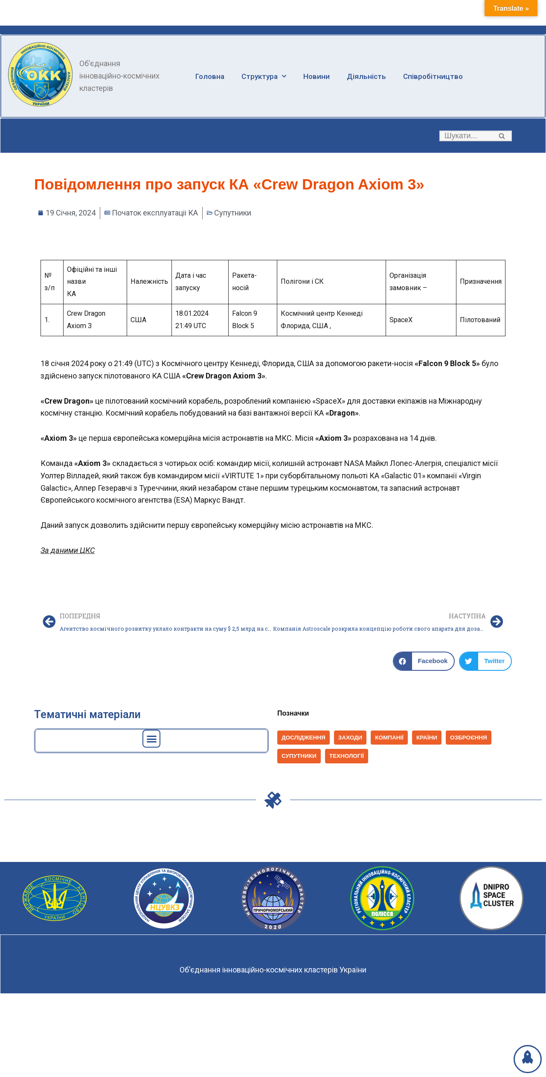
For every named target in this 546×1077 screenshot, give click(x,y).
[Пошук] (466, 136)
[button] (502, 136)
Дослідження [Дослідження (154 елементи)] (303, 737)
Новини (320, 76)
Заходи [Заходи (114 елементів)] (350, 737)
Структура (266, 76)
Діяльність (371, 76)
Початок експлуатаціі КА (155, 212)
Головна (210, 76)
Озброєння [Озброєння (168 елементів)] (468, 737)
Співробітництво (439, 76)
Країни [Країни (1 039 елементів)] (426, 737)
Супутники (232, 212)
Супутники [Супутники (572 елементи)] (299, 756)
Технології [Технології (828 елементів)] (346, 756)
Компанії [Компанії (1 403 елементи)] (389, 737)
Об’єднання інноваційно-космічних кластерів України (273, 969)
